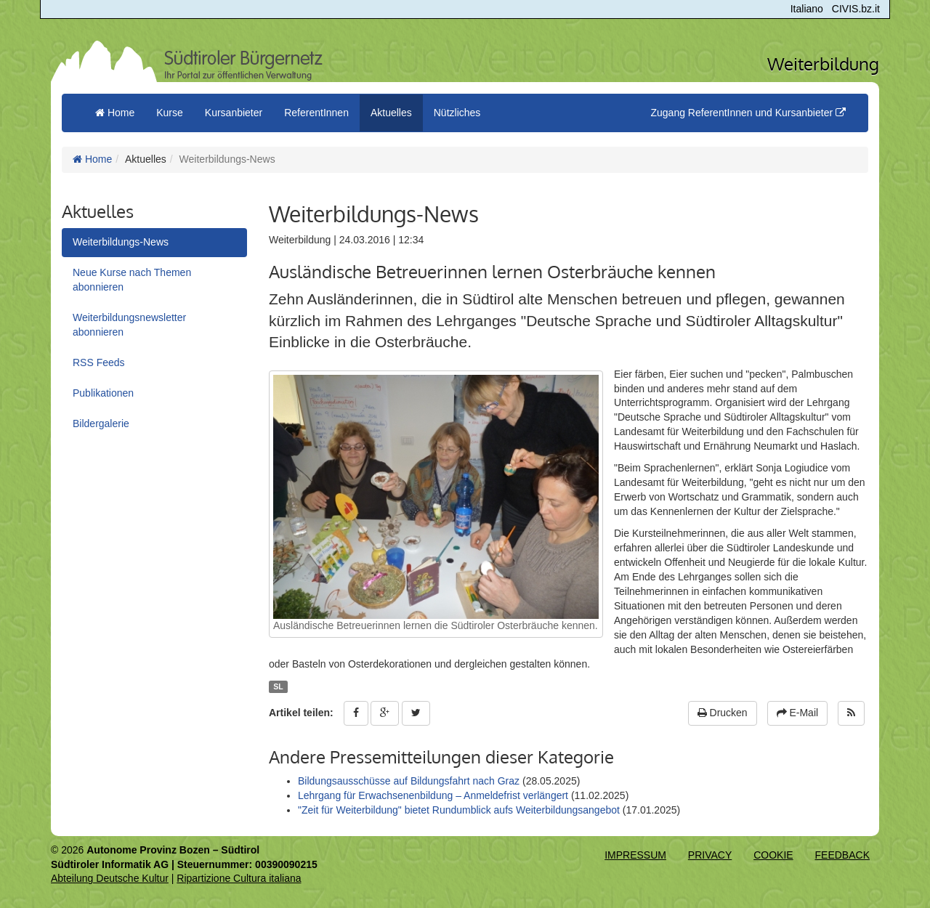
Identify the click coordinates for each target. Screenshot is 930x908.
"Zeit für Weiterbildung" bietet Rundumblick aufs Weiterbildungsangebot (459, 810)
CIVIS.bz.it (856, 9)
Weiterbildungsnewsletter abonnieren (129, 325)
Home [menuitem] (114, 112)
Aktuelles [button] (391, 112)
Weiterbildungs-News (121, 242)
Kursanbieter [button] (233, 112)
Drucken (723, 712)
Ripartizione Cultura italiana (239, 878)
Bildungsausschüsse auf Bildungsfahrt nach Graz (410, 781)
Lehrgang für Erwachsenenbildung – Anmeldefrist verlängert (433, 795)
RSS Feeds (99, 362)
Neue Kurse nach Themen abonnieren (132, 280)
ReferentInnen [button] (316, 112)
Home (92, 159)
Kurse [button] (169, 112)
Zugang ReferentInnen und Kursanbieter (748, 112)
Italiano (806, 9)
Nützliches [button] (457, 112)
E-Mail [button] (798, 712)
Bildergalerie (101, 423)
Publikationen (103, 393)
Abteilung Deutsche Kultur (110, 878)
